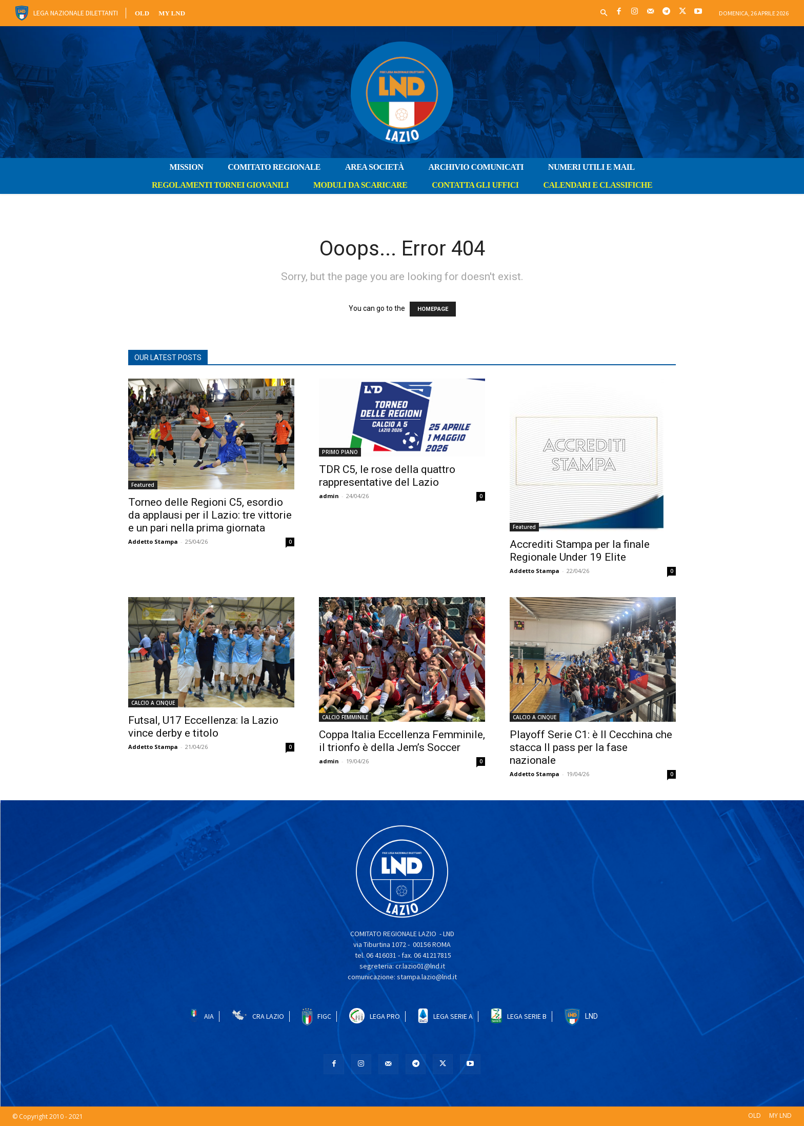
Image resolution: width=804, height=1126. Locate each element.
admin (329, 496)
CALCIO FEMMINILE (345, 717)
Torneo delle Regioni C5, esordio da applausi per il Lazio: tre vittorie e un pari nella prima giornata (210, 515)
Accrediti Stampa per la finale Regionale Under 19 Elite (580, 550)
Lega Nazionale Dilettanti (75, 12)
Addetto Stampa (153, 541)
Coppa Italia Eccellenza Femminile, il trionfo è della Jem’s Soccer (402, 741)
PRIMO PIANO (340, 452)
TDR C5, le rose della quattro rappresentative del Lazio (387, 475)
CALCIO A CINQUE (153, 702)
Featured (142, 484)
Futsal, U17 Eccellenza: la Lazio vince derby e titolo (203, 726)
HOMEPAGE (432, 309)
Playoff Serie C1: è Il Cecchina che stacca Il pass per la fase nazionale (591, 747)
